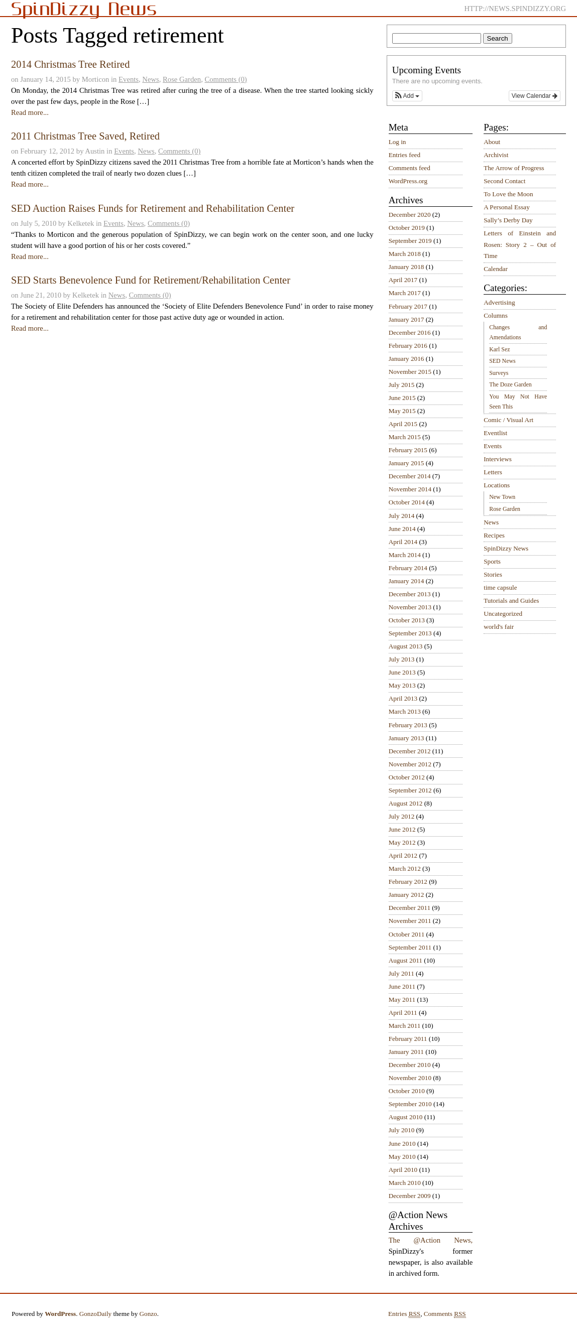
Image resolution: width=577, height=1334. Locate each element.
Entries (404, 1314)
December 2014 (410, 476)
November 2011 (410, 920)
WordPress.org (408, 181)
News (150, 79)
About (492, 142)
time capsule (500, 587)
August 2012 (406, 803)
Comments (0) (225, 79)
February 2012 (408, 881)
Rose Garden (182, 79)
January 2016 (406, 358)
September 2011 (410, 947)
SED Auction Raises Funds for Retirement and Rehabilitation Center (152, 208)
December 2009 (410, 1195)
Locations (497, 485)
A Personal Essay (507, 207)
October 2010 (407, 1091)
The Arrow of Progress (514, 168)
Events (129, 79)
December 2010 (410, 1065)
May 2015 (402, 411)
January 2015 (406, 463)
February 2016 (408, 345)
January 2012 (406, 894)
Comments (445, 1314)
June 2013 (402, 672)
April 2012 (403, 855)
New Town (502, 496)
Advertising (499, 302)
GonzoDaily (95, 1313)
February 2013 (408, 725)
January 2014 (406, 581)
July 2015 (402, 384)
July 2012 (402, 816)
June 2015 (402, 398)
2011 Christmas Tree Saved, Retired (85, 136)
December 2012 (410, 751)
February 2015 (408, 450)
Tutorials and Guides (511, 600)
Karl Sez (499, 349)
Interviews (498, 459)
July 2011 (401, 973)
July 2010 (402, 1130)
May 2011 (402, 999)
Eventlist (495, 433)
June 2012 (402, 829)
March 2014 (405, 555)
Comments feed (409, 168)
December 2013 (410, 594)
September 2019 (410, 240)
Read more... (30, 112)
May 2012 (402, 842)
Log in (397, 142)
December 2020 (410, 214)
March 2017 (405, 293)
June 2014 (402, 528)
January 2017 (406, 319)
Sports (492, 561)
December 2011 (409, 907)
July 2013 (402, 659)
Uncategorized (503, 613)
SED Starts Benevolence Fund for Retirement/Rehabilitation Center (150, 280)
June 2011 (402, 986)
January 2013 (406, 738)
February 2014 (408, 568)
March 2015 (405, 437)
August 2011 (405, 960)
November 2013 (410, 607)
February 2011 (408, 1038)
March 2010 (405, 1182)
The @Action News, (431, 1240)
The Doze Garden (510, 384)
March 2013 (405, 711)
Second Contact (504, 181)
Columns (496, 315)
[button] (407, 96)
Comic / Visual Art (508, 420)
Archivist (496, 155)
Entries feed (404, 155)
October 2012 (407, 777)
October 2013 (407, 620)
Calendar (496, 269)
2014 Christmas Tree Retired (70, 64)
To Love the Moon (508, 194)
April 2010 (403, 1169)
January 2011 (406, 1051)
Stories (493, 574)
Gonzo (148, 1313)
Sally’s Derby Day (508, 220)
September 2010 (410, 1104)
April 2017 (403, 280)
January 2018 (406, 267)
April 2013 (403, 698)
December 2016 (410, 332)
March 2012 (405, 868)
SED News (502, 360)
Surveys (498, 372)
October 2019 (407, 227)
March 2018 (405, 253)
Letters (493, 472)
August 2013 (406, 646)
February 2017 (408, 306)
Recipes (494, 535)
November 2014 (410, 489)
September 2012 (410, 790)
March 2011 (405, 1025)
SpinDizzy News (506, 548)
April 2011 (403, 1012)
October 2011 (407, 934)
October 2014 (407, 502)
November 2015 (410, 371)
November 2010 (410, 1078)
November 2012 (410, 764)
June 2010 (402, 1143)
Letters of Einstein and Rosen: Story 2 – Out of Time (520, 244)
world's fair (499, 626)
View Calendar (534, 95)
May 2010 (402, 1156)
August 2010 (406, 1117)
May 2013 (402, 685)
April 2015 (403, 424)
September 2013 (410, 633)
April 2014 (403, 542)
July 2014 (402, 515)
